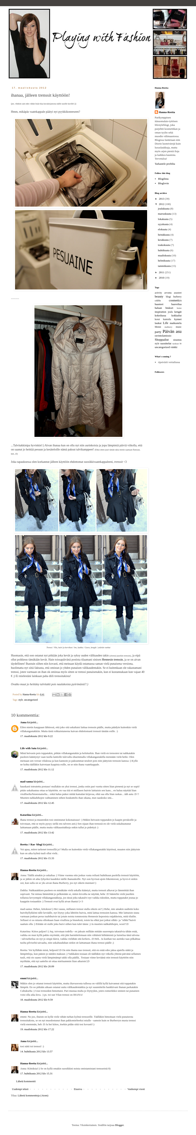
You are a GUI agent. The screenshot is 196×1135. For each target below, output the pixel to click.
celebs (158, 300)
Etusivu (78, 1089)
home (179, 308)
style (20, 700)
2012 (162, 204)
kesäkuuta (163, 239)
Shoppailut (162, 339)
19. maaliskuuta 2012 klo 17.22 (37, 1029)
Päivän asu (172, 331)
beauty (159, 296)
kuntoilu (167, 319)
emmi (23, 978)
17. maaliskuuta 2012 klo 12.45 (37, 802)
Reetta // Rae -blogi (31, 844)
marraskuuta (165, 213)
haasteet (159, 304)
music (179, 327)
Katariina (25, 814)
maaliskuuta (165, 255)
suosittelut (165, 343)
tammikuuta (164, 265)
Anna (23, 722)
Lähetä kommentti (26, 1081)
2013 (162, 198)
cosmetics (175, 300)
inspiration (160, 311)
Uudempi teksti (20, 1089)
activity (158, 293)
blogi (168, 296)
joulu (170, 312)
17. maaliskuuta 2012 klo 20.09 (37, 966)
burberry (177, 296)
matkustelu (176, 323)
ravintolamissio (163, 335)
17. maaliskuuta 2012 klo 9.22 (36, 736)
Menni (158, 327)
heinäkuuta (164, 234)
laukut (158, 323)
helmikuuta (164, 260)
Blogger (119, 1125)
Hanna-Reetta (28, 870)
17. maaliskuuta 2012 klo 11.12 (37, 769)
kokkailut (176, 315)
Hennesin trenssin (112, 659)
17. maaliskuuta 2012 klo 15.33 (37, 858)
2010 (162, 277)
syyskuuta (163, 224)
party (158, 331)
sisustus (177, 339)
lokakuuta (163, 219)
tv (181, 343)
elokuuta (163, 229)
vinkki (173, 347)
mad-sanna (26, 781)
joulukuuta (164, 208)
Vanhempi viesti (136, 1089)
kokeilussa (160, 315)
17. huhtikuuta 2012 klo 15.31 (36, 1073)
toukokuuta (164, 244)
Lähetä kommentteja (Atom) (33, 1095)
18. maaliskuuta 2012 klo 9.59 (36, 999)
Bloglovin (163, 183)
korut (157, 319)
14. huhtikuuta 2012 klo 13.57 (36, 1051)
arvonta (168, 293)
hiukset (169, 307)
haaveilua (176, 304)
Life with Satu (28, 748)
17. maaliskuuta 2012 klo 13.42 (37, 832)
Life (165, 323)
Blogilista (163, 178)
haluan (158, 307)
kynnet (178, 319)
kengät (178, 311)
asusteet (178, 293)
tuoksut (175, 343)
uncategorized (31, 700)
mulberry (168, 327)
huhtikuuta (164, 250)
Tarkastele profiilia (165, 163)
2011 (162, 272)
